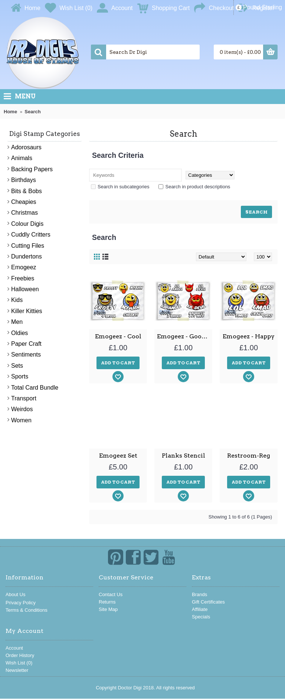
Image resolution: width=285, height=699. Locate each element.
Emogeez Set (118, 455)
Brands (199, 594)
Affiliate (199, 609)
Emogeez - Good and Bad (184, 336)
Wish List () (19, 663)
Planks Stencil (183, 455)
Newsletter (17, 670)
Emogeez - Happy (249, 336)
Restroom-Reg (248, 455)
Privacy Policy (21, 602)
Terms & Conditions (27, 610)
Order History (20, 655)
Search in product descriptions (194, 186)
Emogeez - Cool (118, 336)
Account (14, 648)
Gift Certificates (208, 602)
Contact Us (110, 594)
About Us (15, 594)
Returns (107, 602)
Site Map (108, 609)
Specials (201, 617)
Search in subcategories (120, 186)
